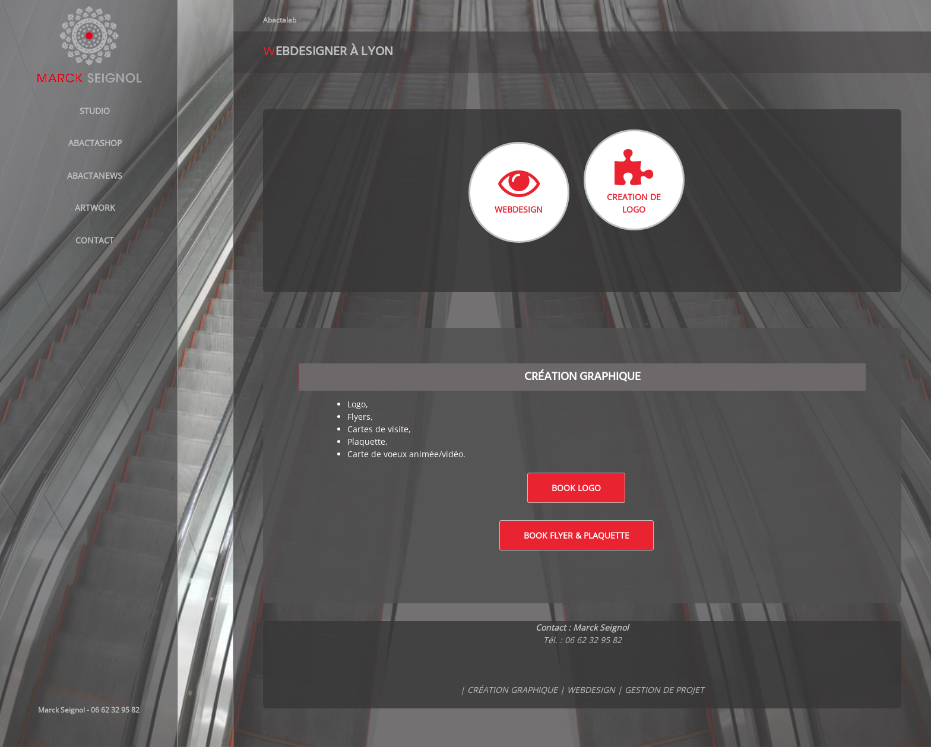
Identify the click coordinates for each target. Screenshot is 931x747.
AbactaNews (94, 175)
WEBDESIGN (519, 188)
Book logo (576, 487)
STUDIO (95, 110)
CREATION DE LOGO (634, 182)
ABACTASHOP (95, 142)
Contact (94, 240)
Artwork (95, 207)
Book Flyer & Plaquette (576, 535)
